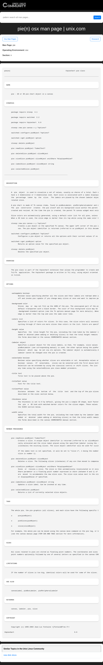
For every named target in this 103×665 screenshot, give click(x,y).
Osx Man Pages (10, 39)
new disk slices (10, 655)
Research (95, 39)
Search (97, 17)
